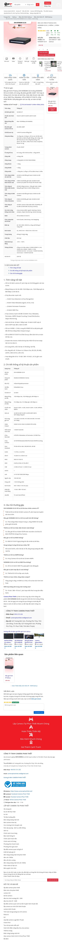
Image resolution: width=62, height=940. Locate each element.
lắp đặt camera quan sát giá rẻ (13, 849)
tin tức (6, 814)
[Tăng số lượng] (47, 49)
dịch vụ (6, 830)
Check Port (7, 922)
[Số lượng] (43, 49)
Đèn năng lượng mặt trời (11, 820)
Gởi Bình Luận (39, 712)
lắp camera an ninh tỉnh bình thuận (15, 906)
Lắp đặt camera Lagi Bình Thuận (14, 920)
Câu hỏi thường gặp (16, 273)
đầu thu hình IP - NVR (10, 901)
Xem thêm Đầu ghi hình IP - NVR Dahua (24, 686)
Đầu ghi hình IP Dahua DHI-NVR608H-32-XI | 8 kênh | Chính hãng (48, 25)
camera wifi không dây (36, 11)
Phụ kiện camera (48, 11)
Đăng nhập (47, 6)
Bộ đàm (6, 939)
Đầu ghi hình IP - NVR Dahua (54, 40)
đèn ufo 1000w (8, 857)
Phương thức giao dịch (11, 847)
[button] (6, 38)
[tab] (7, 58)
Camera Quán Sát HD (9, 11)
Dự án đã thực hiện (10, 812)
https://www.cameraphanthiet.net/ (21, 791)
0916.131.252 (18, 614)
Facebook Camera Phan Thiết (20, 794)
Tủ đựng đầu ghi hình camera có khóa (59, 65)
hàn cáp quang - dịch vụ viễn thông (15, 828)
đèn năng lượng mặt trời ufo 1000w (15, 863)
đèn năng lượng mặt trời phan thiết (15, 855)
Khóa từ (6, 914)
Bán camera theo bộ (10, 822)
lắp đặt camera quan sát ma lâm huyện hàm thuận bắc (21, 904)
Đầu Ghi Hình (25, 11)
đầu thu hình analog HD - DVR (13, 898)
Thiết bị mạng (8, 931)
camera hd (7, 893)
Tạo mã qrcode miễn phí (11, 925)
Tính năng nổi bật (15, 268)
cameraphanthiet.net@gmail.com (21, 618)
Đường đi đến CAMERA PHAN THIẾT (15, 777)
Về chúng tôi (7, 809)
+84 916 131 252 (15, 769)
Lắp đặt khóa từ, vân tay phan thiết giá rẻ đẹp (16, 13)
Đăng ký (47, 3)
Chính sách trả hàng (10, 841)
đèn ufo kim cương (9, 860)
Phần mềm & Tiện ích (10, 865)
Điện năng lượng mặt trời (11, 933)
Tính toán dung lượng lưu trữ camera (15, 912)
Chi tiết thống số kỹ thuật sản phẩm (21, 270)
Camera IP (18, 11)
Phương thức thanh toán (11, 844)
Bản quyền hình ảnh (10, 868)
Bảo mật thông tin (9, 836)
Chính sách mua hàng (10, 833)
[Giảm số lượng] (39, 49)
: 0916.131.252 (46, 55)
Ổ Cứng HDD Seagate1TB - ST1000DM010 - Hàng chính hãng (48, 65)
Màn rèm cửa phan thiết (11, 890)
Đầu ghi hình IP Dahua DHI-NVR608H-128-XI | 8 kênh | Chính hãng (9, 677)
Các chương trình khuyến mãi (13, 825)
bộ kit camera (8, 896)
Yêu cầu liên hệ (52, 880)
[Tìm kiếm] (37, 4)
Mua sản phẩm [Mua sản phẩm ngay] (43, 52)
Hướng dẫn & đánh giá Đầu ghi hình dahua (17, 631)
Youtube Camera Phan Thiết (19, 797)
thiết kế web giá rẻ (9, 852)
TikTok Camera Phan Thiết (18, 800)
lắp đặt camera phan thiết (12, 887)
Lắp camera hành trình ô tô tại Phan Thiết (17, 936)
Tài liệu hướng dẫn (9, 817)
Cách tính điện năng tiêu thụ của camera (16, 928)
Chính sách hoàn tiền (10, 838)
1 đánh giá (48, 33)
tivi (4, 917)
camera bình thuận (10, 909)
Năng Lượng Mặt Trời (35, 13)
